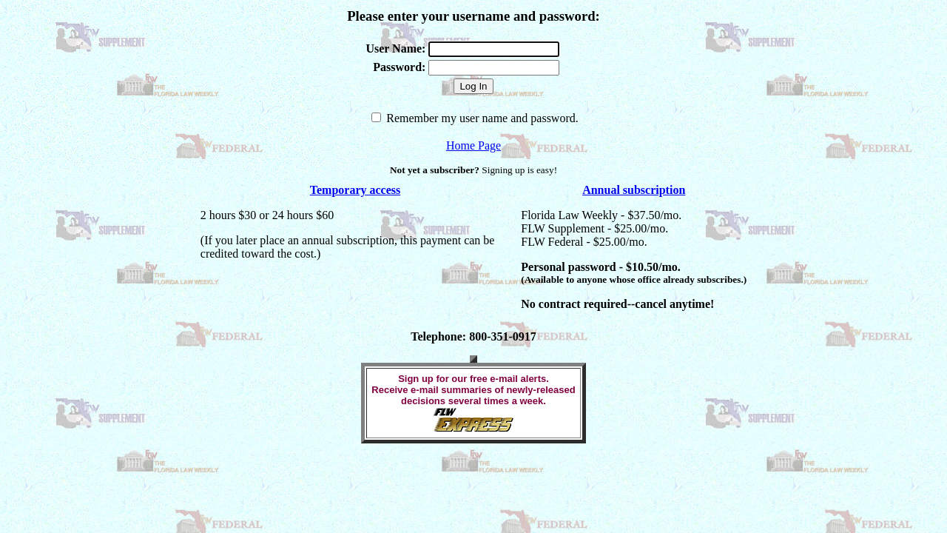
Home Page (473, 145)
